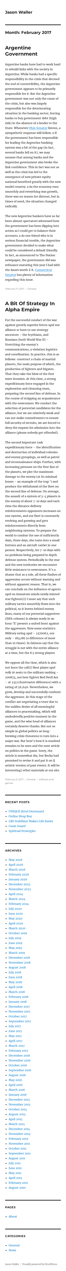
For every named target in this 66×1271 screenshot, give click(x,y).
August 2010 (17, 1187)
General (31, 288)
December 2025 (19, 884)
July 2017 (15, 1026)
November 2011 (19, 1143)
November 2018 (19, 962)
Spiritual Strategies (22, 831)
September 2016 (20, 1070)
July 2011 (15, 1163)
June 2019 (15, 943)
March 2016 (17, 1090)
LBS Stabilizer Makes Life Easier (31, 821)
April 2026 (16, 864)
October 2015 (18, 1109)
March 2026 (17, 869)
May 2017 (15, 1036)
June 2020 (16, 913)
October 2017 (18, 1016)
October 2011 (17, 1148)
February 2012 (18, 1138)
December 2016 (19, 1055)
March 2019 (17, 952)
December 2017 (19, 1006)
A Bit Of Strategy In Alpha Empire (30, 306)
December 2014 (19, 1129)
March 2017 (17, 1045)
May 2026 (16, 859)
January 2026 (18, 879)
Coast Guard (17, 826)
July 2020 (15, 908)
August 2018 (17, 967)
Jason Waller (18, 12)
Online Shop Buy (20, 816)
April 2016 (16, 1085)
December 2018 (19, 957)
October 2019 (18, 933)
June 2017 (15, 1031)
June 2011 (15, 1168)
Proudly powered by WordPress (39, 1264)
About (13, 1216)
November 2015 (19, 1104)
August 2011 (17, 1158)
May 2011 (15, 1173)
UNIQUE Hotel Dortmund (26, 811)
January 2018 (18, 1001)
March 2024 (17, 899)
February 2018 (18, 997)
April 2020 (16, 923)
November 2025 (20, 889)
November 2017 (19, 1011)
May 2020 (15, 918)
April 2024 (16, 894)
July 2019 (15, 938)
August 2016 (17, 1075)
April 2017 (15, 1041)
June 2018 (15, 977)
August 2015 (17, 1114)
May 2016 (15, 1080)
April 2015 (16, 1119)
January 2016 (18, 1094)
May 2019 (15, 948)
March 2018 (17, 992)
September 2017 (20, 1021)
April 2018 (16, 987)
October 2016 (18, 1065)
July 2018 (15, 972)
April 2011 (15, 1178)
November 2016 (20, 1060)
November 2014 (19, 1134)
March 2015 (17, 1124)
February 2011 (18, 1182)
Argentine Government (21, 51)
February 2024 (19, 904)
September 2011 (20, 1153)
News (12, 1250)
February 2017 (18, 1050)
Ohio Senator (38, 128)
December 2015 (19, 1099)
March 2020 (17, 928)
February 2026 (19, 874)
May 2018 (15, 982)
